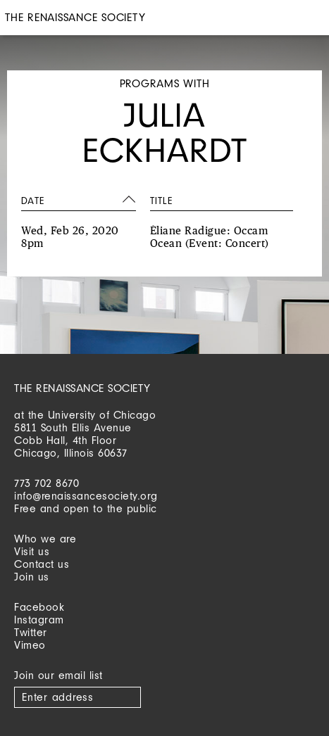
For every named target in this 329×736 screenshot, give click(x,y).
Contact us (41, 564)
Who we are (45, 538)
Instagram (39, 619)
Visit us (31, 551)
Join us (31, 576)
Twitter (30, 632)
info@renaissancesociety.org (86, 495)
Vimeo (30, 645)
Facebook (39, 607)
